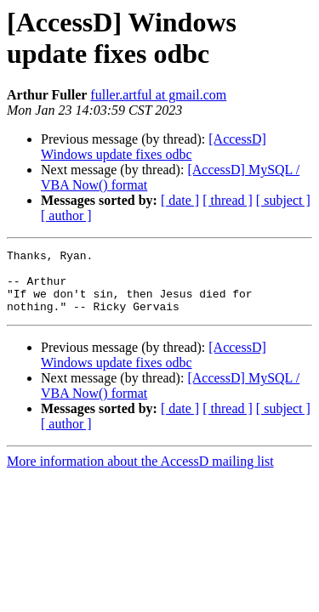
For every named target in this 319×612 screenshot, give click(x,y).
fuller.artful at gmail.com (158, 95)
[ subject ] (283, 200)
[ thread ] (227, 200)
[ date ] (180, 200)
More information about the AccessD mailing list (140, 474)
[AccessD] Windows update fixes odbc (153, 147)
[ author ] (66, 215)
